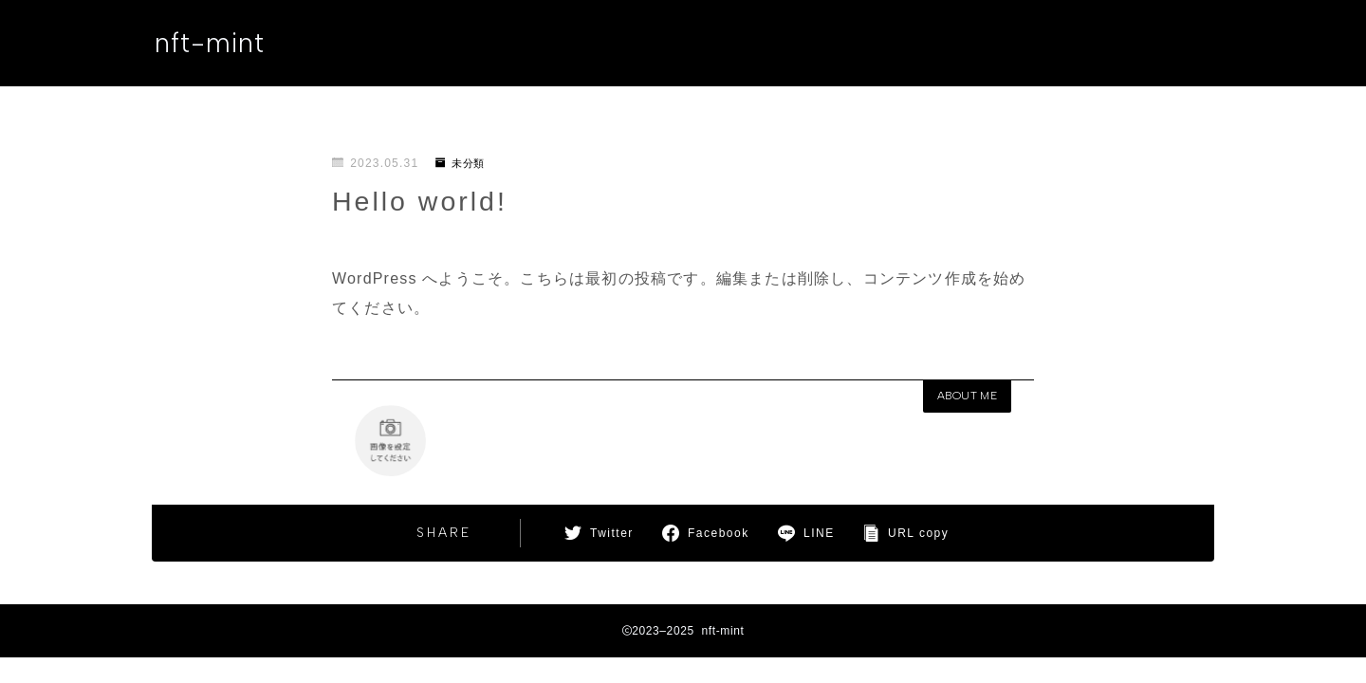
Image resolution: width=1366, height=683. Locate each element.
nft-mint (212, 44)
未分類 (462, 163)
